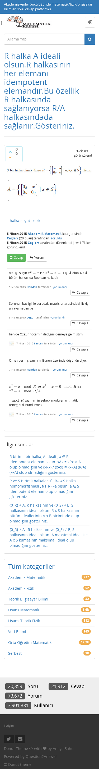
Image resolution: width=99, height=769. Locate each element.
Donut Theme (16, 748)
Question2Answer (41, 756)
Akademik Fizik (21, 588)
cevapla (82, 292)
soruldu (56, 238)
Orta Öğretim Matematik (29, 642)
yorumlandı (60, 287)
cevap (18, 257)
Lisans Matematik (23, 609)
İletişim (9, 725)
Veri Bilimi (17, 631)
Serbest (15, 653)
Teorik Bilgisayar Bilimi (28, 599)
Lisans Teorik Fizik (24, 620)
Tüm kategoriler (31, 566)
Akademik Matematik (45, 233)
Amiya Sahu (63, 748)
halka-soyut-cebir (25, 220)
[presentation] (15, 273)
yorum (39, 257)
